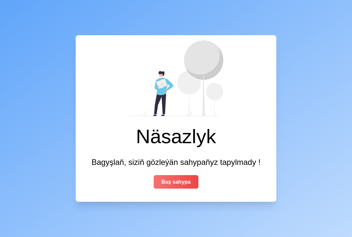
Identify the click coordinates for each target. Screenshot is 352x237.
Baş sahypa (176, 182)
